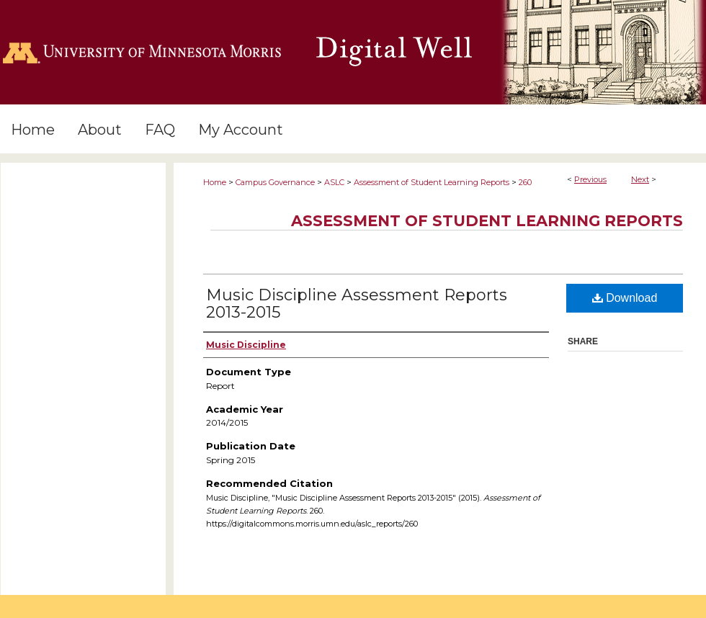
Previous (590, 179)
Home (214, 182)
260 (525, 182)
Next (640, 179)
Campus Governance (275, 182)
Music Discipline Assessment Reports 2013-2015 (356, 303)
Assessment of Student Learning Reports (431, 182)
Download (625, 298)
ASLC (334, 182)
